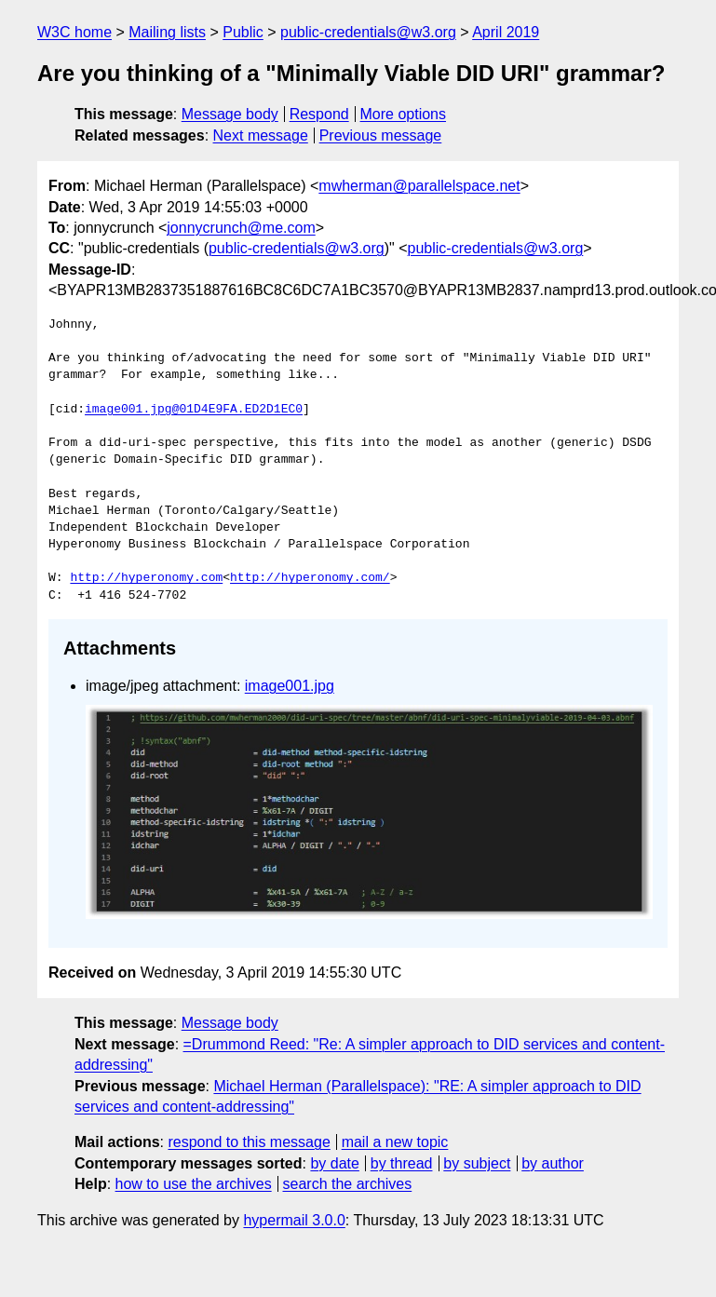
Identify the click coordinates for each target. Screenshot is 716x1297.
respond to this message (249, 1142)
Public (243, 32)
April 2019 (505, 32)
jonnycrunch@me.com (241, 228)
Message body (230, 114)
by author (552, 1163)
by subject (476, 1163)
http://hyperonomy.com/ (310, 578)
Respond (319, 114)
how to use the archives (193, 1184)
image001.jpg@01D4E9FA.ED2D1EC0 (194, 409)
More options (403, 114)
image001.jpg (289, 686)
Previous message (380, 135)
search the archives (347, 1184)
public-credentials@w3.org (368, 32)
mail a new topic (395, 1142)
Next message (260, 135)
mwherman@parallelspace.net (419, 186)
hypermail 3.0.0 (293, 1220)
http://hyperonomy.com (146, 578)
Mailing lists (167, 32)
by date (334, 1163)
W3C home (74, 32)
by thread (402, 1163)
